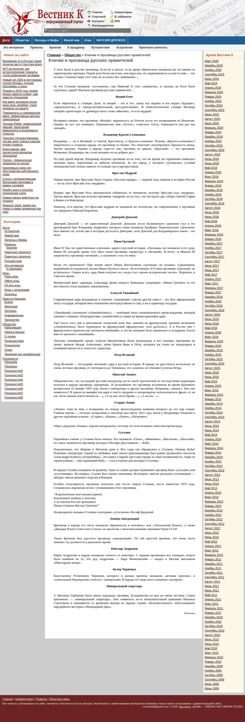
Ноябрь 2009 (213, 670)
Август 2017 (212, 261)
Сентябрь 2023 (214, 110)
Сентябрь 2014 (214, 417)
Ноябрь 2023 (213, 101)
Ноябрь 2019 (213, 141)
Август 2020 (212, 119)
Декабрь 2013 (214, 457)
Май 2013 (211, 488)
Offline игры (11, 281)
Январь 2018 (213, 239)
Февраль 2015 (214, 394)
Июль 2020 (212, 123)
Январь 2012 (213, 559)
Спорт (8, 350)
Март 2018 (212, 230)
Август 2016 (212, 314)
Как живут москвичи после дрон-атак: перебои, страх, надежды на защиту (20, 105)
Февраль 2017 (214, 288)
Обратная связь (59, 699)
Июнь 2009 (212, 688)
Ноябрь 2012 (213, 515)
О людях (10, 336)
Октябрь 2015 (214, 359)
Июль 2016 (212, 319)
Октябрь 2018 (214, 199)
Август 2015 (212, 368)
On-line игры (12, 285)
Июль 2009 (212, 684)
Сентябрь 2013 (214, 470)
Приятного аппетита (153, 47)
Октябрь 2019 (214, 145)
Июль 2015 (212, 372)
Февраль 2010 (214, 657)
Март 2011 (212, 604)
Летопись (10, 311)
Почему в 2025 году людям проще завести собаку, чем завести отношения (20, 94)
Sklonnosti (10, 306)
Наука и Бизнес (14, 332)
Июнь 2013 (212, 483)
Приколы (36, 47)
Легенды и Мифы (46, 40)
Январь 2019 (213, 185)
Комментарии (123, 12)
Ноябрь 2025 (213, 70)
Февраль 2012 (214, 555)
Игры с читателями (16, 290)
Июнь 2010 (212, 644)
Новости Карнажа (14, 298)
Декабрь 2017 (214, 243)
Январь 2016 (213, 346)
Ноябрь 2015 (213, 354)
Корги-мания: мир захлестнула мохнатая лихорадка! (17, 152)
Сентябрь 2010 (214, 630)
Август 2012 (212, 528)
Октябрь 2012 (214, 519)
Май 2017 (211, 274)
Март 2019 (212, 176)
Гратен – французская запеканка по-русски (17, 162)
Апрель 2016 (213, 332)
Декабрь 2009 (214, 666)
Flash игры (11, 276)
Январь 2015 (213, 399)
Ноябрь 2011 (213, 568)
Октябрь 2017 (214, 252)
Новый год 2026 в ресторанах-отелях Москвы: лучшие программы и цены (22, 83)
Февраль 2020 (214, 128)
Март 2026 (212, 61)
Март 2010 (212, 653)
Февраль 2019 (214, 181)
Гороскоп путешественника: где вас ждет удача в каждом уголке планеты (21, 141)
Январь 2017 (213, 292)
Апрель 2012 (213, 546)
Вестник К (185, 706)
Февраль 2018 (214, 234)
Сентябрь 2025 (214, 74)
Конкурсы (10, 294)
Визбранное (123, 16)
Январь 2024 (213, 96)
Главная (97, 12)
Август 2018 (212, 208)
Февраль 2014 (214, 448)
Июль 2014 (212, 426)
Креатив (55, 47)
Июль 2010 (212, 639)
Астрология (124, 47)
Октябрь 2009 (214, 675)
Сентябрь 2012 (214, 524)
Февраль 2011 (214, 608)
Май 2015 (211, 381)
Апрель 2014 (213, 439)
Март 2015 (212, 390)
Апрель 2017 (213, 279)
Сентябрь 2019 (214, 150)
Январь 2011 (213, 613)
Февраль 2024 (214, 92)
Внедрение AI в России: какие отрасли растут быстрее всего (22, 62)
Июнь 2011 (212, 590)
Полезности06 (13, 388)
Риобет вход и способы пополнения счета (18, 191)
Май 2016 (211, 328)
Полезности (10, 358)
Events (8, 302)
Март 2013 (212, 497)
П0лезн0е (10, 362)
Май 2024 (211, 83)
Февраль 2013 (214, 501)
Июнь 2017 (212, 270)
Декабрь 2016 (214, 297)
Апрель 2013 (213, 492)
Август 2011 (212, 581)
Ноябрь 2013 (213, 461)
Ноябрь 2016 (213, 301)
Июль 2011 (212, 586)
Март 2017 (212, 283)
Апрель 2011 (213, 599)
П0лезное (10, 366)
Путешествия (100, 47)
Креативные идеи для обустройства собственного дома (20, 171)
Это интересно (13, 47)
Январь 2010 (213, 661)
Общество (22, 40)
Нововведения (13, 315)
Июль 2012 (212, 532)
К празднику (76, 47)
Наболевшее (12, 327)
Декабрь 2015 (214, 350)
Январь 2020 (213, 132)
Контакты (98, 21)
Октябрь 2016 (214, 305)
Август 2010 (212, 635)
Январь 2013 (213, 506)
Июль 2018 (212, 212)
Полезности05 (13, 384)
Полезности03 (13, 375)
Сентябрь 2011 (214, 577)
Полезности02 (13, 371)
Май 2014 (211, 435)
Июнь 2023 (212, 114)
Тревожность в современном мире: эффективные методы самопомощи (21, 116)
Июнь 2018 (212, 216)
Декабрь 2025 (214, 65)
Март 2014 (212, 443)
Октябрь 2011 (214, 572)
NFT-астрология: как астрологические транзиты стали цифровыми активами (21, 72)
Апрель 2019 (213, 172)
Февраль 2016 (214, 341)
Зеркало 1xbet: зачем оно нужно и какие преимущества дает (22, 209)
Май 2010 (211, 648)
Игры (88, 40)
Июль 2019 (212, 159)
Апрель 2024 (213, 87)
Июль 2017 (212, 265)
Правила (41, 699)
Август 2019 (212, 154)
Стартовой (99, 16)
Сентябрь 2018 (214, 203)
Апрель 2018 (213, 225)
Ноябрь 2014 (213, 408)
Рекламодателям (101, 25)
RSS (117, 21)
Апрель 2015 (213, 386)
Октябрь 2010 (214, 626)
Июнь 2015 (212, 377)
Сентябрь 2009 (214, 679)
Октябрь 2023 (214, 105)
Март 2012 (212, 550)
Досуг (6, 40)
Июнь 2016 (212, 323)
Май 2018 (211, 221)
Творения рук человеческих (22, 354)
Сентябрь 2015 (214, 363)
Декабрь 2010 (214, 617)
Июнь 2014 (212, 430)
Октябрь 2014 (214, 412)
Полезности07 (13, 393)
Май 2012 (211, 541)
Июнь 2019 (212, 163)
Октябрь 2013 (214, 466)
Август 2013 (212, 475)
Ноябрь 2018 (213, 194)
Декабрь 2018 (214, 190)
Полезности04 (13, 379)
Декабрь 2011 (214, 564)
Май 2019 (211, 168)
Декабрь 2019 (214, 136)
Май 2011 (211, 595)
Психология (12, 345)
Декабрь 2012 (214, 510)
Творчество (11, 320)
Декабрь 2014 (214, 403)
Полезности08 (13, 397)
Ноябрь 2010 (213, 621)
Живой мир (71, 40)
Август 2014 (212, 421)
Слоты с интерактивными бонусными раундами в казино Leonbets (19, 182)
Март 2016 (212, 337)
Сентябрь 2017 (214, 257)
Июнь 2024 (212, 79)
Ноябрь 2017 (213, 248)
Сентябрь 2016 (214, 310)
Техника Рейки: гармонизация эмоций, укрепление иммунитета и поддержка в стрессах (22, 128)
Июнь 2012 (212, 537)
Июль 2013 (212, 479)
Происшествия (14, 341)
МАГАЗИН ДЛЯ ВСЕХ (111, 40)
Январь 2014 (213, 452)
